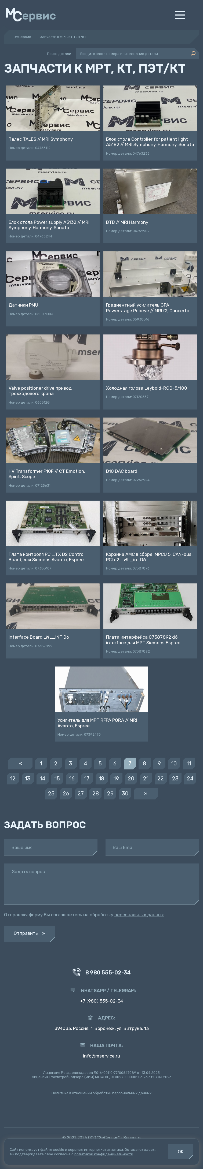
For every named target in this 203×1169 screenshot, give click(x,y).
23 (175, 778)
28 (95, 793)
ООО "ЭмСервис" (104, 1137)
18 (101, 778)
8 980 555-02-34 (101, 973)
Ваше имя (22, 847)
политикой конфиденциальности (103, 1154)
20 (131, 778)
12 (13, 778)
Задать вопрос (28, 871)
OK (181, 1151)
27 (81, 793)
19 (116, 778)
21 (145, 778)
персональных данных (139, 914)
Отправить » (29, 933)
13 (27, 778)
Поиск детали (59, 53)
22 (160, 778)
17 (86, 778)
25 (51, 793)
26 (66, 793)
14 (42, 778)
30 (125, 793)
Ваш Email (124, 847)
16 (72, 778)
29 (110, 793)
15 (57, 778)
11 (189, 763)
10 (174, 763)
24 (190, 778)
